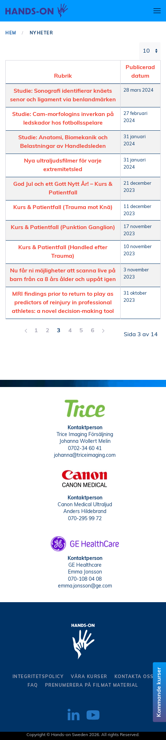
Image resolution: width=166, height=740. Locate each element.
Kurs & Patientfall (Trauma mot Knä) (63, 208)
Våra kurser (89, 677)
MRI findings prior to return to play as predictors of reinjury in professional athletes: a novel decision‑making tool (63, 302)
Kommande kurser (159, 692)
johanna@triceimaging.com (85, 455)
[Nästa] (103, 331)
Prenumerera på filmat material (91, 685)
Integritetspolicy (38, 677)
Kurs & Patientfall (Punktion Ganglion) (63, 228)
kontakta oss (134, 677)
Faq (33, 685)
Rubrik (63, 76)
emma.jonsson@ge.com (85, 585)
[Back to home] (36, 10)
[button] (157, 10)
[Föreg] (26, 331)
